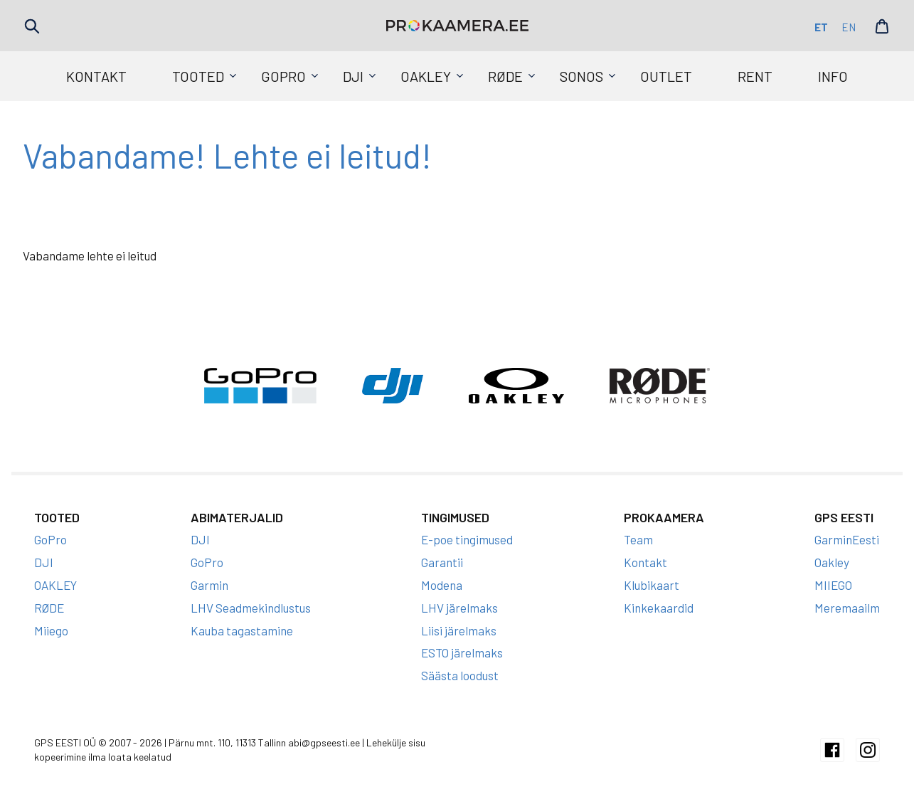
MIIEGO (833, 585)
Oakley (831, 562)
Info (833, 76)
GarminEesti (846, 539)
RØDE (505, 76)
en (848, 27)
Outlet (666, 76)
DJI (353, 76)
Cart (882, 26)
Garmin (209, 585)
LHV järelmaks (459, 608)
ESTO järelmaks (462, 652)
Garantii (442, 562)
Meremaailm (847, 608)
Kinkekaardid (659, 608)
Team (638, 539)
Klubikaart (651, 585)
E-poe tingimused (467, 539)
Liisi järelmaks (458, 630)
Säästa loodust (460, 675)
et (821, 27)
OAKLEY (425, 76)
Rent (755, 76)
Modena (441, 585)
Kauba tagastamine (242, 630)
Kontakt (96, 76)
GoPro (283, 76)
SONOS (581, 76)
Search (32, 26)
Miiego (51, 630)
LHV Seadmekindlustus (251, 608)
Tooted (198, 76)
